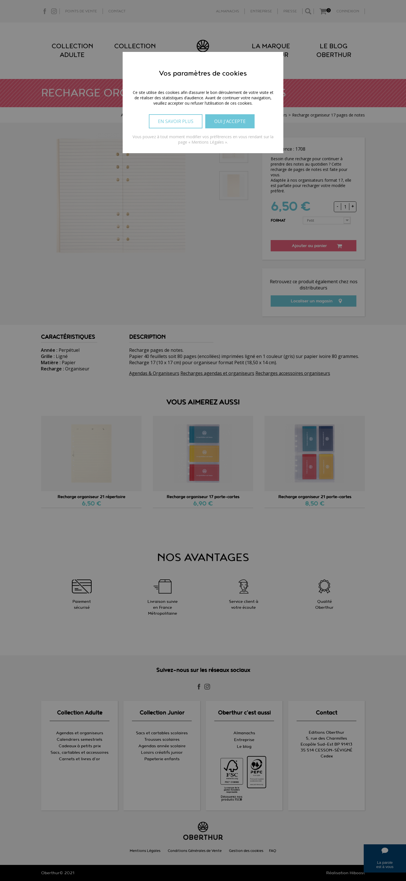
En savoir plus (175, 121)
